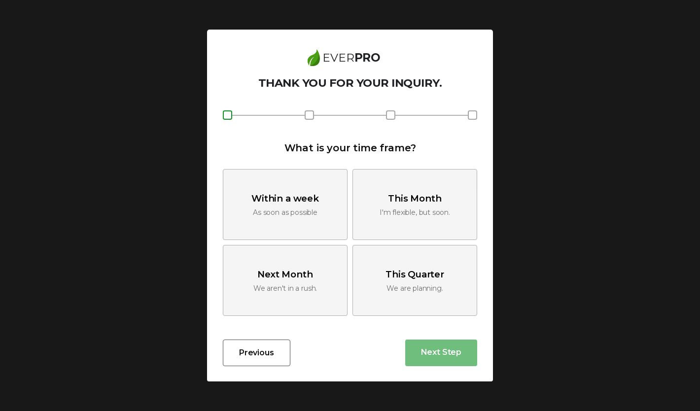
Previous (256, 352)
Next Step (441, 352)
